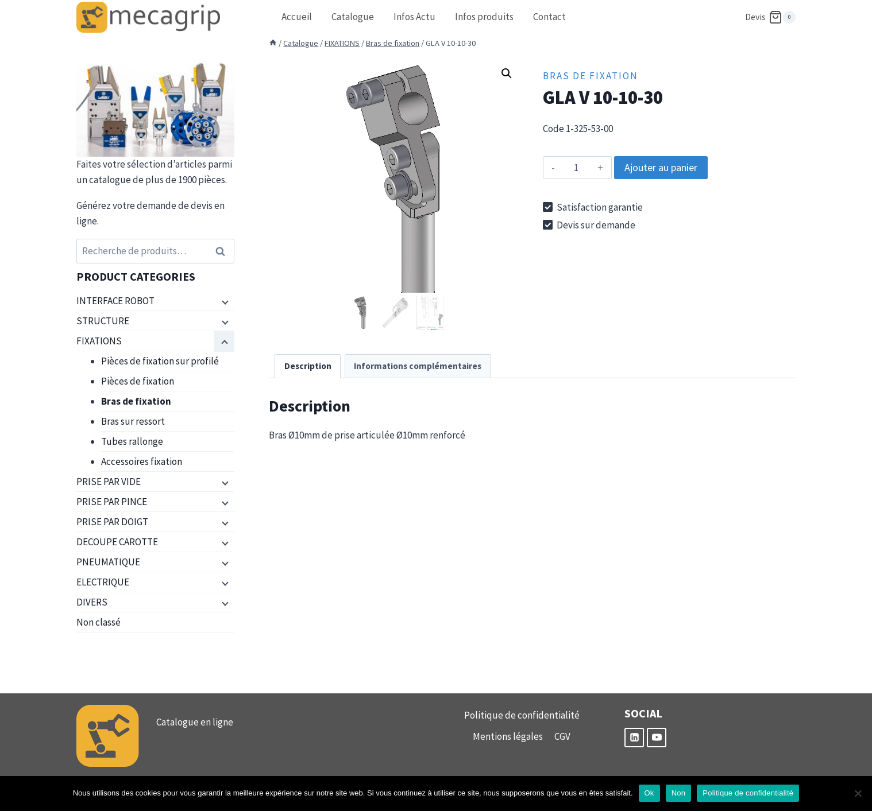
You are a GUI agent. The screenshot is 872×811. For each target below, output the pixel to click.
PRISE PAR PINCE (111, 501)
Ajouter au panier (660, 167)
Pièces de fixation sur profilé (160, 361)
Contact (549, 16)
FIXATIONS (99, 341)
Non (679, 793)
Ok (649, 793)
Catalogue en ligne (194, 722)
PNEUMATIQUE (108, 562)
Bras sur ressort (133, 421)
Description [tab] (307, 365)
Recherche (223, 251)
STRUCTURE (102, 321)
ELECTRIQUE (102, 582)
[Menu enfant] (224, 301)
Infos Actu (414, 16)
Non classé (98, 622)
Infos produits (484, 16)
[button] (506, 73)
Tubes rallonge (132, 441)
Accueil (296, 16)
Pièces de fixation (137, 381)
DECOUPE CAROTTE (117, 542)
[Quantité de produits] (576, 168)
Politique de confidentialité (522, 715)
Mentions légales (508, 736)
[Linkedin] (634, 737)
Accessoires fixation (141, 461)
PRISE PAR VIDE (108, 481)
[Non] (857, 793)
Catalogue (352, 16)
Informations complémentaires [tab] (417, 365)
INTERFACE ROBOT (115, 300)
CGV (562, 736)
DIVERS (91, 602)
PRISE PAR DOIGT (112, 521)
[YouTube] (656, 737)
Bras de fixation (590, 75)
